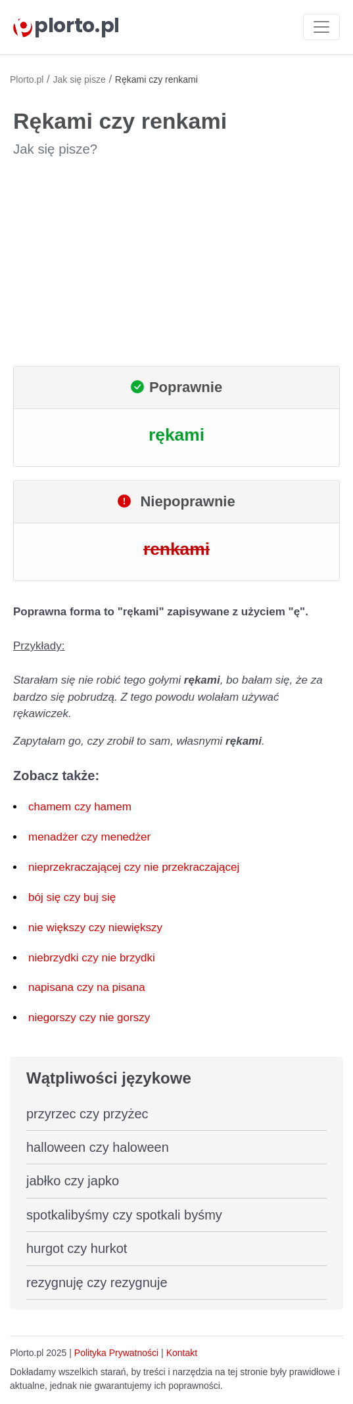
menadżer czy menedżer (89, 837)
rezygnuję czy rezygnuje (97, 1282)
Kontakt (181, 1353)
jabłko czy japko (72, 1181)
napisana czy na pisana (86, 987)
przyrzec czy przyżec (87, 1114)
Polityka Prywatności (116, 1353)
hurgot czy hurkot (76, 1248)
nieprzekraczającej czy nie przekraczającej (133, 867)
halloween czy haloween (97, 1147)
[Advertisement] (176, 262)
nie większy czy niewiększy (95, 927)
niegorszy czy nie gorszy (89, 1017)
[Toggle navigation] (321, 27)
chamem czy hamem (79, 807)
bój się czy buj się (72, 897)
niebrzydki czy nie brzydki (91, 958)
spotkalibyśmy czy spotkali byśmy (124, 1215)
